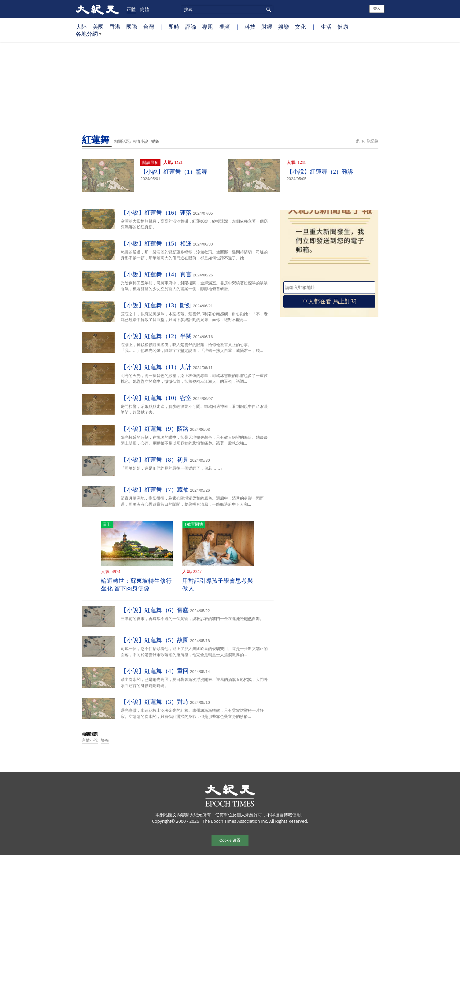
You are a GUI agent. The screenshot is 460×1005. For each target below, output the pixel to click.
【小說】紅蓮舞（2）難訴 (320, 171)
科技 (250, 26)
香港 (114, 26)
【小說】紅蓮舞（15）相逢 (156, 243)
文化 (300, 26)
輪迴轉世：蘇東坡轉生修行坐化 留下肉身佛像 (136, 585)
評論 (190, 26)
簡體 (144, 9)
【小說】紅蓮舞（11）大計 (156, 367)
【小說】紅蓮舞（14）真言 (156, 274)
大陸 (81, 26)
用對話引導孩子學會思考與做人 (217, 585)
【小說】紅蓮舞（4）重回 (155, 671)
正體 (131, 9)
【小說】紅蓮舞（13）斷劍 (156, 305)
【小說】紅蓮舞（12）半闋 (156, 336)
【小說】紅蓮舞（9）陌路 (155, 429)
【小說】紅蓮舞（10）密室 (156, 398)
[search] (227, 9)
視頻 (224, 26)
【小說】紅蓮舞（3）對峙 (155, 702)
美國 (98, 26)
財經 (266, 26)
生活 (326, 26)
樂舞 (155, 141)
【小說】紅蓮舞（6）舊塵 (155, 610)
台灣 (148, 26)
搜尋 (267, 9)
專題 (207, 26)
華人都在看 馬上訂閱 (329, 301)
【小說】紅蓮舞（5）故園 (155, 640)
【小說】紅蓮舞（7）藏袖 (155, 489)
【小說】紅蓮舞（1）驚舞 (173, 171)
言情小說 (140, 141)
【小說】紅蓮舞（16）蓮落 (156, 212)
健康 (342, 26)
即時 (173, 26)
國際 (131, 26)
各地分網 (89, 36)
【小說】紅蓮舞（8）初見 (155, 459)
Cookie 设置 (230, 840)
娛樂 (283, 26)
